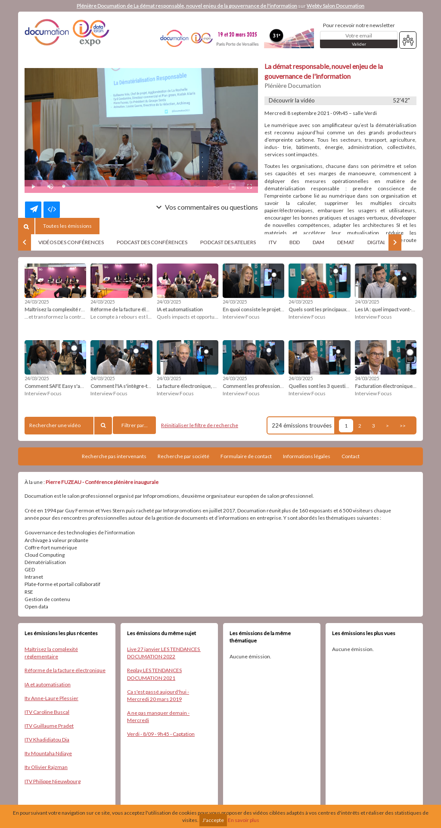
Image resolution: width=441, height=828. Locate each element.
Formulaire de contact (246, 456)
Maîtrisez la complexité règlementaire (51, 653)
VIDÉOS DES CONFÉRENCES (71, 242)
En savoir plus (243, 820)
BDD (294, 242)
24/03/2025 (37, 301)
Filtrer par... (134, 425)
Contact (351, 456)
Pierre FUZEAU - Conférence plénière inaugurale (102, 482)
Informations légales (306, 456)
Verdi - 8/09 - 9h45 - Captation (161, 734)
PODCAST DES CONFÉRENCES (152, 242)
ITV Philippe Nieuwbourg (53, 781)
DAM (318, 242)
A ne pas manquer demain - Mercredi (158, 716)
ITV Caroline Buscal (47, 712)
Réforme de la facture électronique (65, 670)
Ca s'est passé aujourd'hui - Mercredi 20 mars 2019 (158, 695)
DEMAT (345, 242)
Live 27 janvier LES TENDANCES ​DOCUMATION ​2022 (164, 653)
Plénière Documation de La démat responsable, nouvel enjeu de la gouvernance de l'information (187, 6)
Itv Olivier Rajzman (46, 767)
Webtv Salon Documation (335, 6)
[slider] (134, 186)
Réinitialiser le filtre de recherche (199, 425)
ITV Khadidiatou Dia (47, 739)
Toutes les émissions (67, 226)
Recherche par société (183, 456)
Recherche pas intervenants (114, 456)
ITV (272, 242)
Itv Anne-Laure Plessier (51, 698)
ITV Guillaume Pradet (49, 726)
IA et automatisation (48, 684)
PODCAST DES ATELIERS (228, 242)
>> (403, 425)
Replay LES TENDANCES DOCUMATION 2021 (154, 674)
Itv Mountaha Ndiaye (48, 753)
